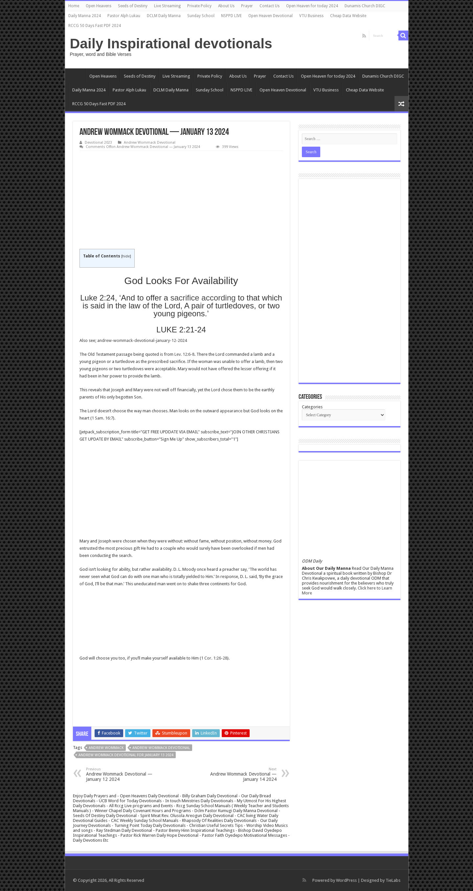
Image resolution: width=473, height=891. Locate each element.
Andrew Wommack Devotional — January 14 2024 (243, 774)
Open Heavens (98, 6)
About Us (226, 6)
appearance (231, 410)
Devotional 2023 (98, 142)
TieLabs (393, 880)
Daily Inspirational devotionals (171, 43)
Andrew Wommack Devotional (149, 142)
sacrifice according (203, 297)
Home (73, 6)
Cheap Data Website (348, 15)
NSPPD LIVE (231, 15)
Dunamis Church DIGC (365, 6)
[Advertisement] (181, 200)
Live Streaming (167, 6)
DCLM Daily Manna (164, 15)
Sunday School (200, 15)
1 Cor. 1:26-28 (214, 658)
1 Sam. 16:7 (102, 418)
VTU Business (311, 15)
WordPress (346, 880)
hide (126, 256)
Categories (312, 406)
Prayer (247, 6)
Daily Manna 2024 (84, 15)
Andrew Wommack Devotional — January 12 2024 (119, 774)
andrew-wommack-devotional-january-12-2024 (142, 340)
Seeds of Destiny (132, 6)
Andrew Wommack (106, 748)
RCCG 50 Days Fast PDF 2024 (94, 25)
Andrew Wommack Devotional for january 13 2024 (126, 755)
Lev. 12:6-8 (184, 354)
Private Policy (199, 6)
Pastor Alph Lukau (123, 15)
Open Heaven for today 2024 (312, 6)
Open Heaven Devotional (270, 15)
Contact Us (269, 6)
